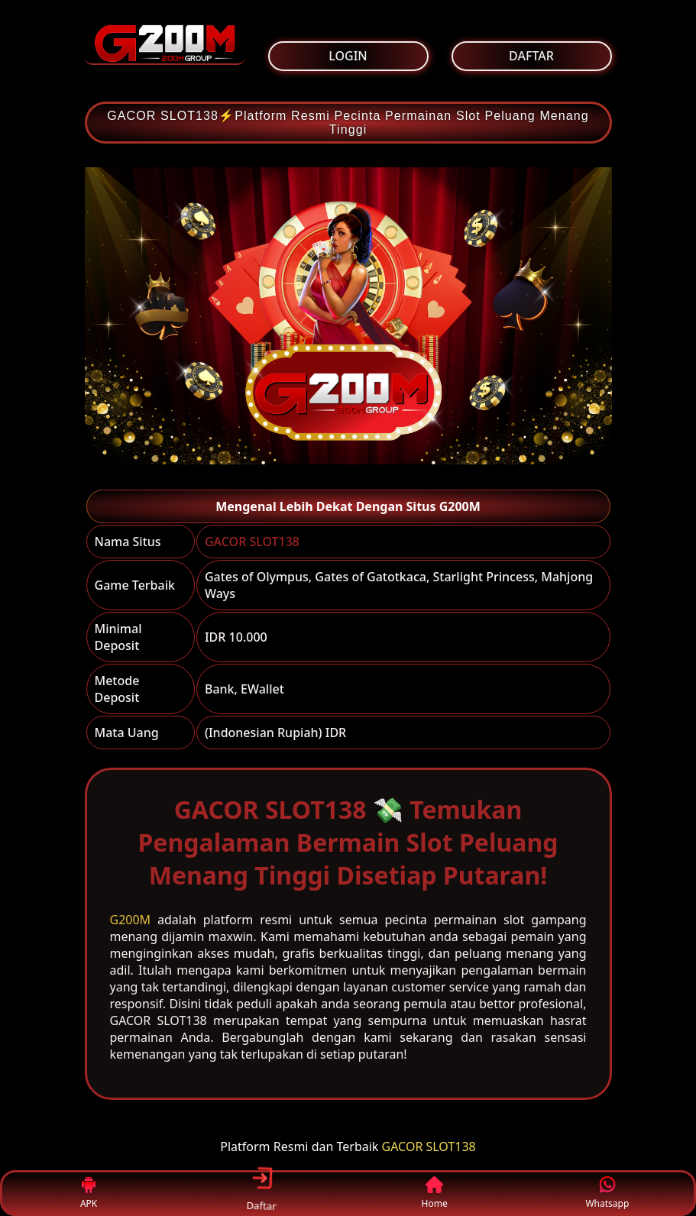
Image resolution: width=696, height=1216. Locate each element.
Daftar (261, 1192)
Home (435, 1193)
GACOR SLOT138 (252, 541)
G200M (130, 919)
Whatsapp (607, 1193)
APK (89, 1193)
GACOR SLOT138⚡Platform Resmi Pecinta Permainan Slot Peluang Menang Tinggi (348, 122)
